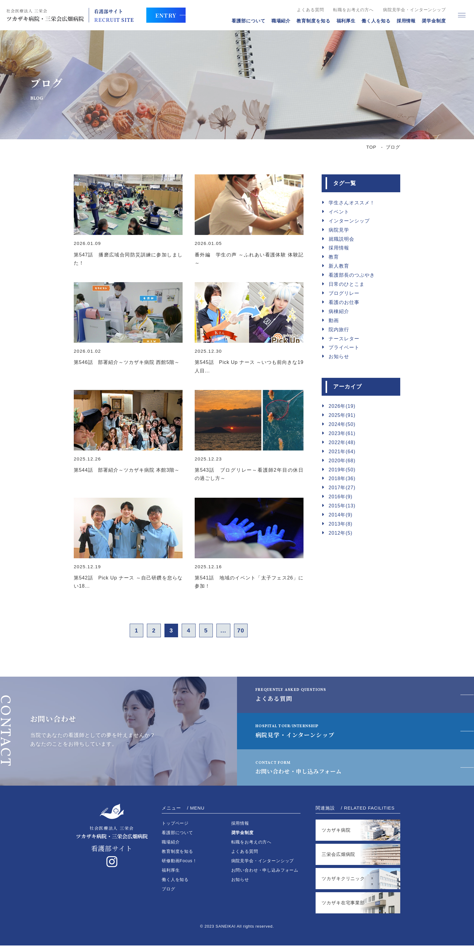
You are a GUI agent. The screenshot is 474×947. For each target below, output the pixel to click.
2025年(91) (342, 415)
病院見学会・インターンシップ (410, 10)
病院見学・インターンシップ (298, 732)
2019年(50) (342, 469)
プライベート (344, 347)
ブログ (168, 890)
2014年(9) (340, 514)
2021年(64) (342, 451)
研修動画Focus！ (179, 862)
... (228, 631)
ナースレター (344, 338)
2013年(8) (340, 523)
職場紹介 (277, 20)
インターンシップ (349, 220)
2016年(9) (340, 496)
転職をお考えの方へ (350, 10)
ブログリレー (344, 293)
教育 (334, 256)
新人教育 (339, 266)
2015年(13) (342, 505)
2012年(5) (340, 533)
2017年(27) (342, 487)
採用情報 (402, 20)
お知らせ (339, 356)
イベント (339, 211)
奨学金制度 (430, 20)
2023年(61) (342, 433)
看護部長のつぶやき (352, 275)
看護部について (245, 20)
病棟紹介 (339, 311)
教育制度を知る (310, 20)
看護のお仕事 (344, 302)
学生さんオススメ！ (352, 202)
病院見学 (339, 230)
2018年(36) (342, 478)
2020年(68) (342, 460)
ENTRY (168, 15)
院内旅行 (339, 329)
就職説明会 (341, 239)
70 (248, 631)
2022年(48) (342, 442)
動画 (334, 320)
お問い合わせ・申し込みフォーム (305, 768)
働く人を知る (372, 20)
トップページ (175, 824)
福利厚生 (342, 20)
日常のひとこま (347, 284)
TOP (371, 147)
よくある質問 (307, 10)
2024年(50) (342, 424)
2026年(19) (342, 406)
